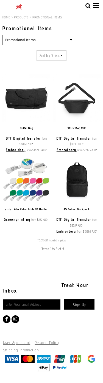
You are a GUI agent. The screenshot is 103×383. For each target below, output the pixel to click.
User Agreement (16, 342)
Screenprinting (17, 219)
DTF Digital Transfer (23, 138)
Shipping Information (21, 350)
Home (6, 17)
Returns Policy (47, 342)
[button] (88, 5)
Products (21, 17)
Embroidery (16, 150)
